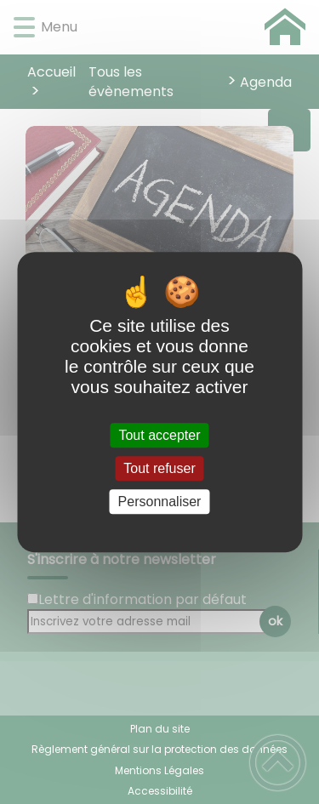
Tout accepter (159, 435)
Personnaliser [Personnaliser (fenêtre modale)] (160, 501)
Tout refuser (159, 468)
